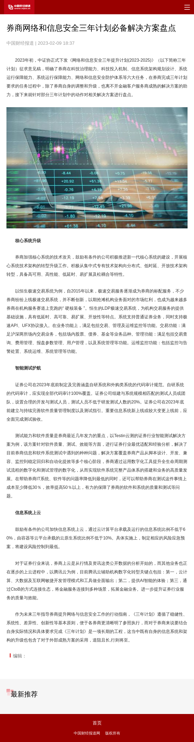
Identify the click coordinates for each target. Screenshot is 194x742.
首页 (97, 723)
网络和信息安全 (87, 60)
